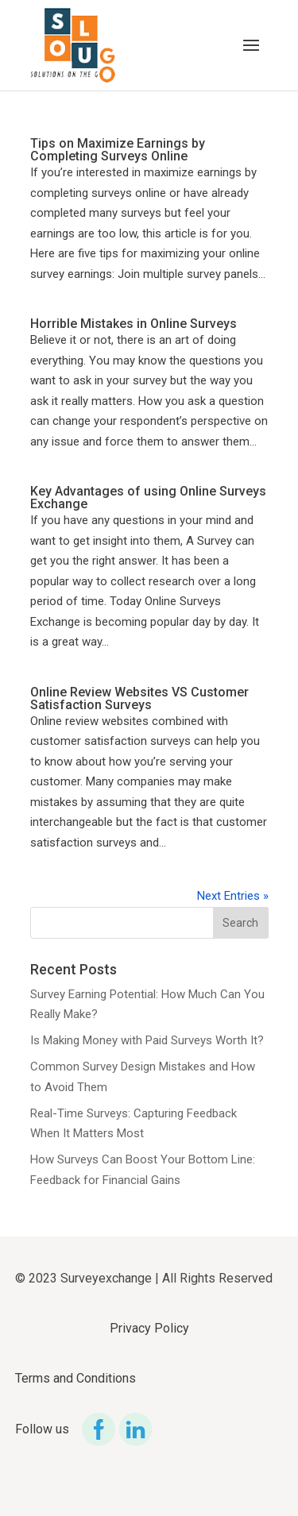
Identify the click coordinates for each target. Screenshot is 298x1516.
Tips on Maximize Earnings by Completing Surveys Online (117, 150)
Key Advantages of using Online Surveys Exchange (148, 497)
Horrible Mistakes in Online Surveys (133, 323)
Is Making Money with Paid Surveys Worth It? (147, 1040)
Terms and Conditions (75, 1378)
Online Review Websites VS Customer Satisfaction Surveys (139, 698)
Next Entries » (233, 896)
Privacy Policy (149, 1328)
